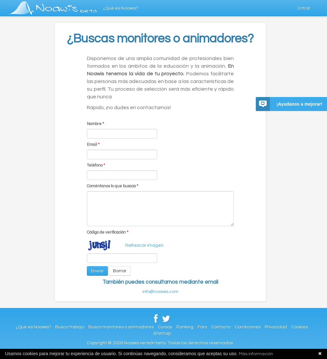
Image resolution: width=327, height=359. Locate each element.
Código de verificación (107, 232)
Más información (256, 354)
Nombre (95, 124)
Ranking (185, 327)
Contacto (221, 327)
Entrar (304, 8)
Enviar (97, 271)
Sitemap (162, 333)
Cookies (299, 327)
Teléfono (96, 165)
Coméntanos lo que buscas (112, 186)
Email (93, 145)
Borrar (119, 271)
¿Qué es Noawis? (120, 8)
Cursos (165, 327)
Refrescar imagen (144, 245)
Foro (202, 327)
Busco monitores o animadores (121, 327)
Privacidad (276, 327)
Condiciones (248, 327)
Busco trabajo (69, 327)
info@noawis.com (160, 291)
